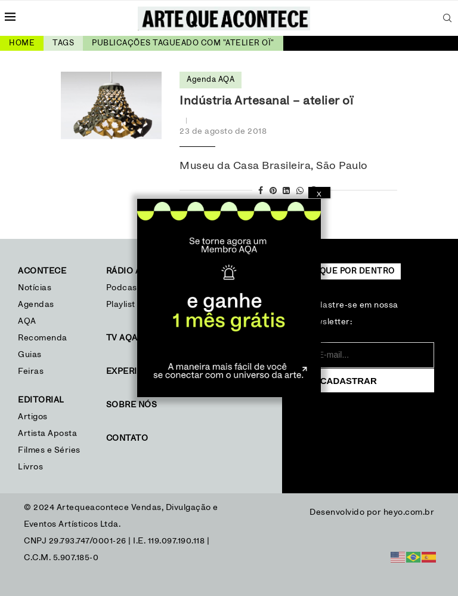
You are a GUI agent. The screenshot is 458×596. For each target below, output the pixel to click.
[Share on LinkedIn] (286, 191)
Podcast (123, 288)
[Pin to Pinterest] (273, 191)
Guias (30, 355)
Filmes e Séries (49, 450)
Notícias (36, 288)
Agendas (36, 304)
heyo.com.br (409, 512)
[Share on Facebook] (261, 191)
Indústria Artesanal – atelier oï (266, 101)
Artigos (33, 417)
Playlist (120, 304)
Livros (30, 467)
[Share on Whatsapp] (300, 191)
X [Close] (319, 194)
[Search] (447, 18)
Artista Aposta (47, 433)
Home (22, 43)
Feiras (31, 371)
